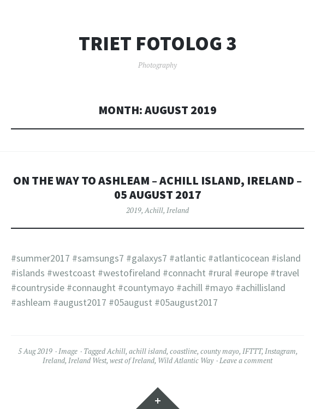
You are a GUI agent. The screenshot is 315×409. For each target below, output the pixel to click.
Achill (154, 210)
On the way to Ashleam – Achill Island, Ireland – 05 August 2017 (157, 187)
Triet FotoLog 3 (157, 44)
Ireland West (87, 360)
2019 (133, 210)
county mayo (219, 351)
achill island (148, 351)
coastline (183, 351)
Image (68, 351)
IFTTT (251, 351)
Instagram (280, 351)
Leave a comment (245, 360)
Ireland (178, 210)
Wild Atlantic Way (185, 360)
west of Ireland (132, 360)
